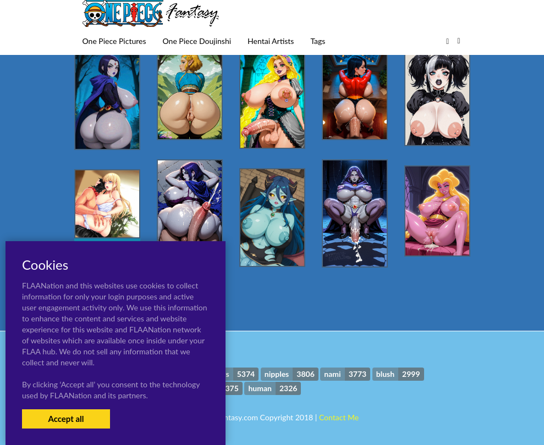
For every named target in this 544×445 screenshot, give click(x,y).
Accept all (66, 419)
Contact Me (339, 417)
